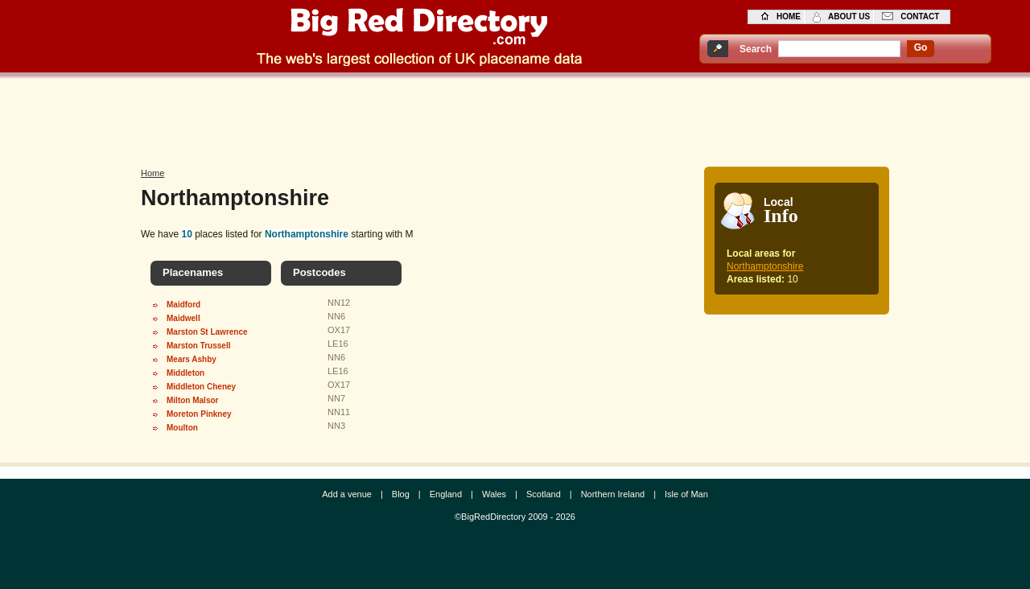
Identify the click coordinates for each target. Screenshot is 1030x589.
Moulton (182, 427)
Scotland (543, 494)
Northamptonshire (765, 266)
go (921, 47)
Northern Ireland (613, 494)
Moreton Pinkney (199, 414)
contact (919, 16)
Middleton (185, 373)
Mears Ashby (191, 359)
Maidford (183, 304)
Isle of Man (686, 494)
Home (152, 173)
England (446, 494)
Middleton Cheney (201, 386)
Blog (401, 494)
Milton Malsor (192, 400)
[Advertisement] (515, 118)
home (789, 16)
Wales (494, 494)
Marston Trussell (198, 345)
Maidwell (183, 318)
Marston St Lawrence (207, 331)
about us (849, 16)
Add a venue (347, 494)
